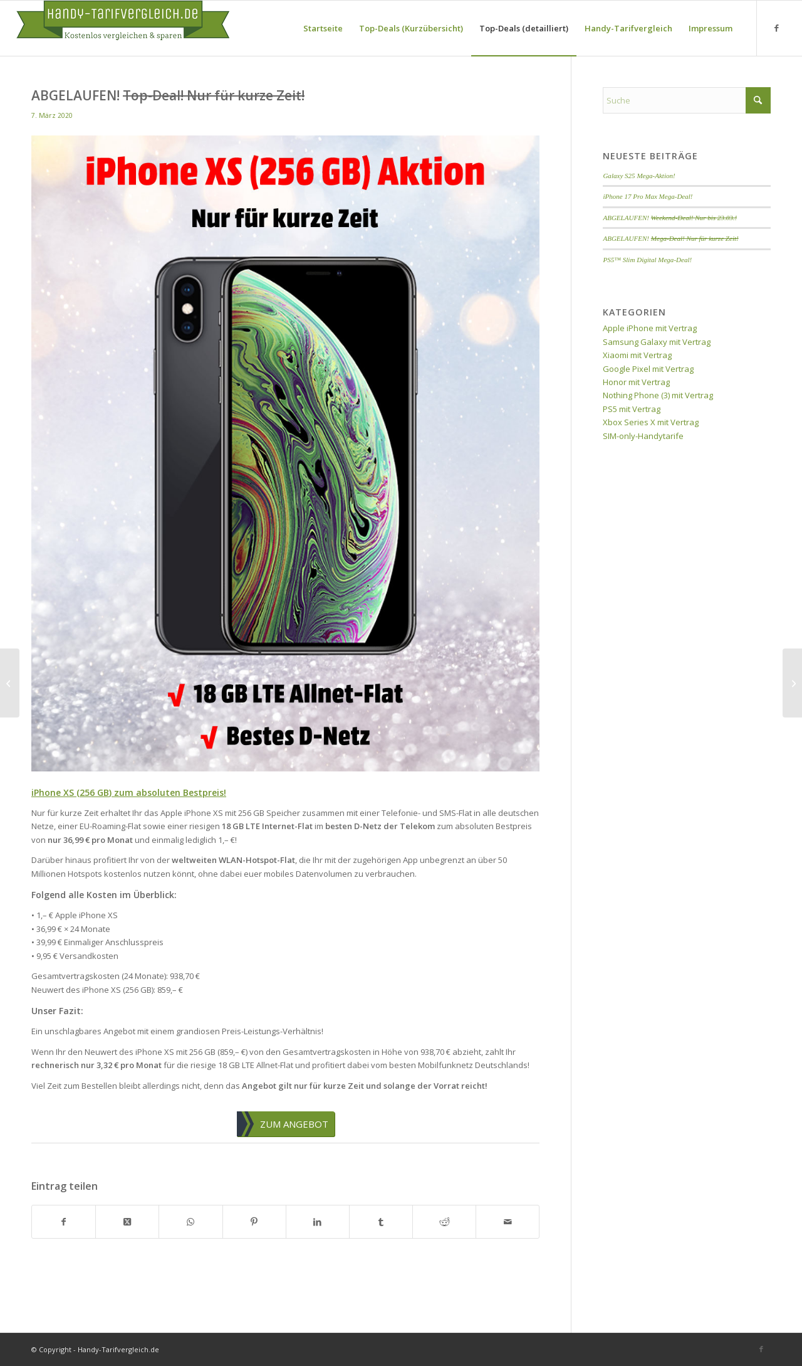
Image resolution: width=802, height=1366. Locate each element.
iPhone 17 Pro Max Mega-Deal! (647, 196)
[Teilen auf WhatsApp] (190, 1221)
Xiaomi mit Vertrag (637, 355)
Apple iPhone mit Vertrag (650, 328)
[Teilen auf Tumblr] (381, 1221)
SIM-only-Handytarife (643, 436)
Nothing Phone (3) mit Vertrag (658, 395)
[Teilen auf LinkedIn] (317, 1221)
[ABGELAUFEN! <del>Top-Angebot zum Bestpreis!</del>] (792, 683)
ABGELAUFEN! (670, 217)
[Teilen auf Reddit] (444, 1221)
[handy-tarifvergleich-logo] (122, 28)
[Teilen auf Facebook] (63, 1221)
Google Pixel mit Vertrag (648, 368)
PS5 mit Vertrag (631, 409)
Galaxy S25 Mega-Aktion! (639, 175)
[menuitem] (323, 28)
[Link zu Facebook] (776, 27)
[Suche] (687, 100)
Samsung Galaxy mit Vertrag (657, 341)
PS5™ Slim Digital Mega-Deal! (647, 259)
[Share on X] (127, 1221)
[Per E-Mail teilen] (507, 1221)
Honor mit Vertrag (636, 382)
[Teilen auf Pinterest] (254, 1221)
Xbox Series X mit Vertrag (651, 422)
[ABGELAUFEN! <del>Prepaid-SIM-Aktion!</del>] (9, 683)
